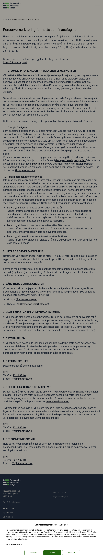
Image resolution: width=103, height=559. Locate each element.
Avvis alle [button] (33, 553)
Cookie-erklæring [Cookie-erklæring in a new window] (14, 544)
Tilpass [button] (52, 552)
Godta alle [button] (71, 553)
